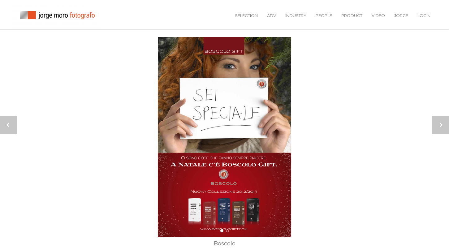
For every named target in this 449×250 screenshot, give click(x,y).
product (351, 15)
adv (271, 15)
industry (295, 15)
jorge (401, 15)
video (378, 15)
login (423, 15)
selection (246, 15)
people (324, 15)
